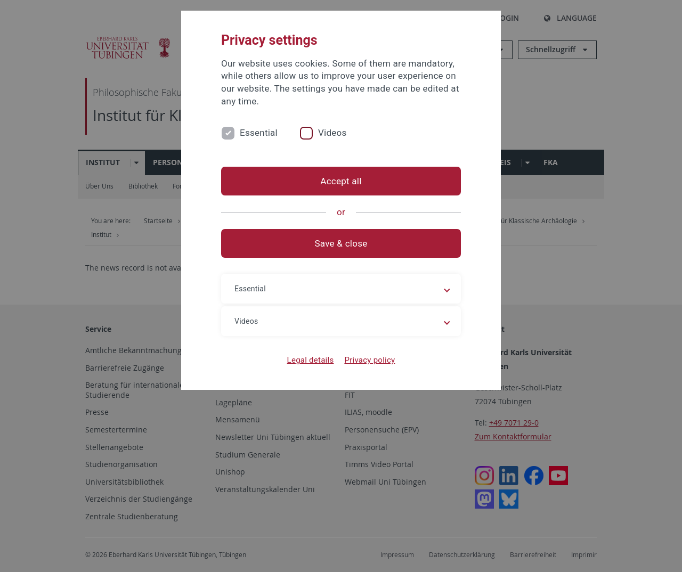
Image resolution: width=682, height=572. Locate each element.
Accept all (340, 181)
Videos (332, 132)
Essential (259, 132)
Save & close (341, 243)
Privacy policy (369, 360)
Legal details (310, 360)
